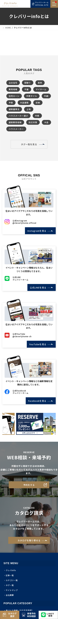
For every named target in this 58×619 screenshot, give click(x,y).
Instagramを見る (35, 230)
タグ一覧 (10, 586)
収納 (38, 102)
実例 (40, 82)
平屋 (26, 89)
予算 (11, 102)
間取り (27, 82)
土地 (28, 109)
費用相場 (13, 89)
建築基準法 (14, 109)
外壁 (37, 115)
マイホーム (41, 89)
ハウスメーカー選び (18, 115)
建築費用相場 (15, 122)
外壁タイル (31, 96)
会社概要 (10, 596)
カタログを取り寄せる (29, 541)
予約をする (29, 486)
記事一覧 (10, 576)
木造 (46, 122)
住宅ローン (14, 96)
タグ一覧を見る (29, 144)
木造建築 (24, 102)
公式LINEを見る (37, 288)
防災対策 (33, 122)
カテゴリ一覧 (12, 581)
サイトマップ (12, 591)
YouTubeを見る (36, 345)
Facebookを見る (36, 402)
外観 (46, 96)
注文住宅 (13, 82)
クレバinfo (11, 571)
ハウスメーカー (16, 129)
